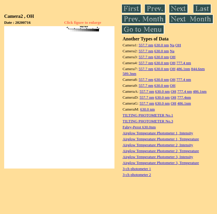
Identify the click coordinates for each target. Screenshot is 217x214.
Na (172, 45)
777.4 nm (183, 63)
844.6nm (198, 69)
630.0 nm (161, 45)
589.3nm (129, 73)
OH (178, 45)
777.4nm (184, 97)
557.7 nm (146, 45)
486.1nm (183, 69)
